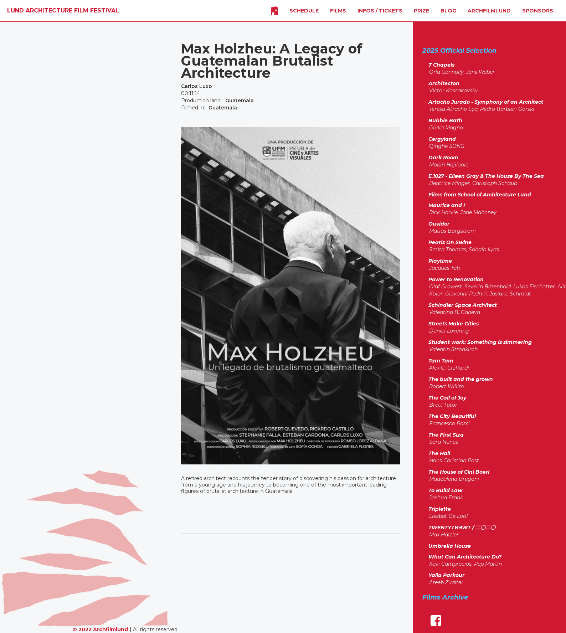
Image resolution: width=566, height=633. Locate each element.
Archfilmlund (489, 10)
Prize (421, 10)
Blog (448, 10)
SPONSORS (537, 10)
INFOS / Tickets (379, 10)
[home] (63, 10)
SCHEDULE (304, 10)
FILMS (338, 10)
